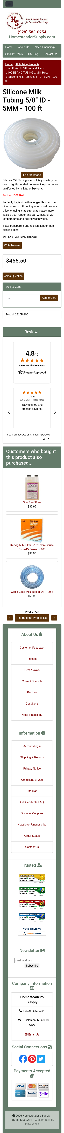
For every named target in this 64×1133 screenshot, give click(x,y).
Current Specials (32, 681)
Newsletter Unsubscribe (32, 824)
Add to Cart (49, 297)
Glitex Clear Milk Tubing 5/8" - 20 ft (32, 591)
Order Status (32, 835)
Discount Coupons (32, 813)
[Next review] (55, 412)
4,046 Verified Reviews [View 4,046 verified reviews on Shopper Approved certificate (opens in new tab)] (32, 365)
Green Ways (31, 670)
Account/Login (32, 746)
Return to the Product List (31, 617)
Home (9, 47)
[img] (32, 360)
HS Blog (33, 54)
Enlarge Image (32, 174)
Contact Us (50, 54)
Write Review (12, 245)
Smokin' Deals (14, 54)
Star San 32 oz (32, 502)
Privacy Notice (32, 768)
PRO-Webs (32, 1123)
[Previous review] (9, 412)
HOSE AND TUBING (20, 72)
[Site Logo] (32, 21)
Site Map (32, 790)
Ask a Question (13, 276)
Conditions (32, 703)
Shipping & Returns (32, 757)
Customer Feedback (32, 647)
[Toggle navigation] (9, 4)
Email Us (32, 1034)
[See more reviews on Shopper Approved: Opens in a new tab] (28, 435)
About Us (23, 47)
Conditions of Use (32, 779)
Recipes (32, 692)
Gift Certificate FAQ (32, 802)
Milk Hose (42, 72)
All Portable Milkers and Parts (26, 68)
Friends (32, 658)
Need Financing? (45, 47)
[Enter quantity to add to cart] (23, 298)
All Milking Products (27, 64)
